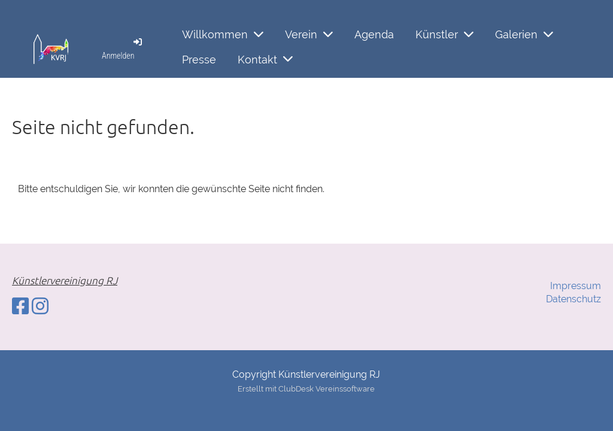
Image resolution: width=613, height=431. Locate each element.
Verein (309, 34)
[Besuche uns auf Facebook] (20, 306)
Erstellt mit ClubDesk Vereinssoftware (306, 388)
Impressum (575, 286)
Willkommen (222, 34)
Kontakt (265, 59)
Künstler (444, 34)
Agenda (374, 34)
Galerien (524, 34)
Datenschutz (573, 299)
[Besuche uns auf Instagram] (40, 306)
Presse (199, 59)
